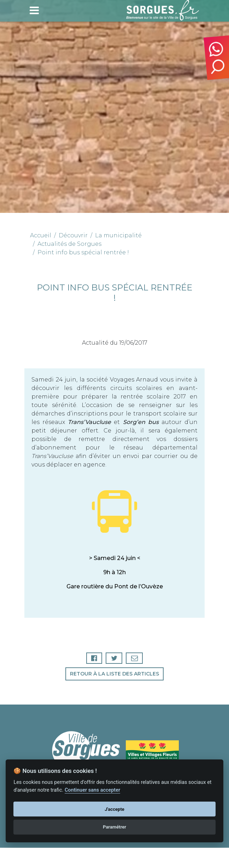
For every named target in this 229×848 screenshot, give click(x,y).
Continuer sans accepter (92, 790)
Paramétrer (114, 827)
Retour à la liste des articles (114, 674)
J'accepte (114, 809)
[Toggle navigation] (34, 10)
